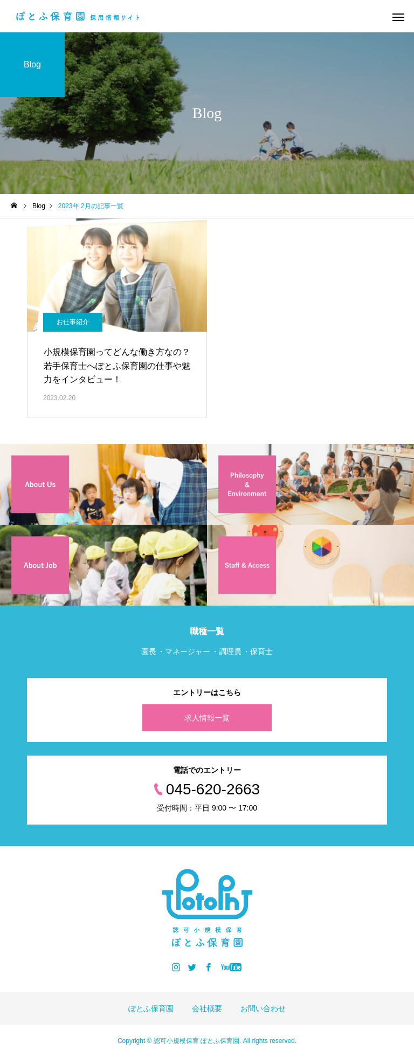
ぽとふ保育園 (151, 1008)
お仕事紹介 (73, 322)
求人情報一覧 (207, 717)
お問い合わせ (263, 1008)
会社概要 (207, 1008)
